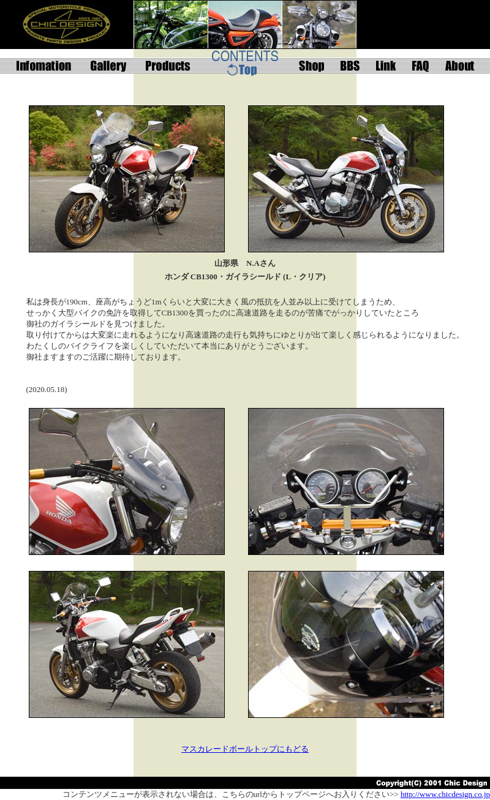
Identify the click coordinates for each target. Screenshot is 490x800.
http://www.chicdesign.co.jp (445, 794)
